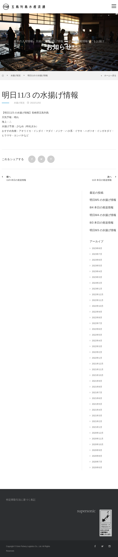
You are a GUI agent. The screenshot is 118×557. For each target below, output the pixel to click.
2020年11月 (97, 438)
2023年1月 (97, 288)
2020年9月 (97, 450)
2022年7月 (97, 323)
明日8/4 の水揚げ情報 (103, 215)
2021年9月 (97, 381)
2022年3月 (97, 346)
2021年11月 (97, 369)
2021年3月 (97, 415)
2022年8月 (97, 317)
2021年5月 (97, 404)
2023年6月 (97, 260)
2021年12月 (97, 363)
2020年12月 (97, 433)
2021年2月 (97, 421)
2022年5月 (97, 335)
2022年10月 (97, 306)
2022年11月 (97, 300)
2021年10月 (97, 375)
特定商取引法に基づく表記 (20, 499)
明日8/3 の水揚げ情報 (103, 230)
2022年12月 (97, 294)
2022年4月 (97, 340)
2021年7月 (97, 392)
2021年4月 (97, 410)
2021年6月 (97, 398)
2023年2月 (97, 283)
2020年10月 (97, 444)
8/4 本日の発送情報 (101, 207)
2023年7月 (97, 254)
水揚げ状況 (16, 75)
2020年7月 (97, 461)
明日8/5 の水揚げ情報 (103, 199)
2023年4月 (97, 271)
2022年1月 (97, 358)
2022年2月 (97, 352)
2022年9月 (97, 312)
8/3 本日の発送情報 (101, 222)
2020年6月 (97, 467)
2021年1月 (97, 427)
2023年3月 (97, 277)
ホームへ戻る (108, 75)
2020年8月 (97, 456)
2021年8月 (97, 386)
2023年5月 (97, 265)
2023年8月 (97, 248)
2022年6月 (97, 329)
